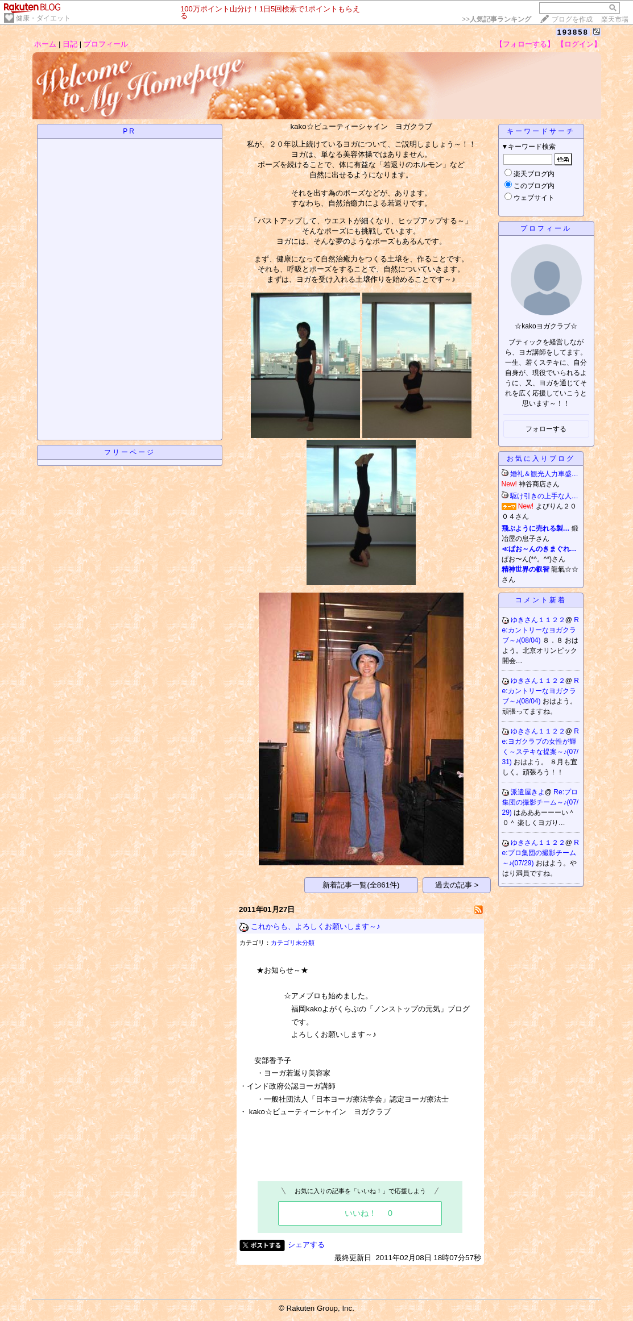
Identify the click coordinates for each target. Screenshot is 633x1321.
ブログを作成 (572, 19)
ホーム (45, 44)
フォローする (546, 429)
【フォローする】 (525, 44)
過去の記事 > (457, 885)
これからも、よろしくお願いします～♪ (315, 926)
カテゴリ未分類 (293, 942)
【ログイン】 (579, 44)
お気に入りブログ (541, 458)
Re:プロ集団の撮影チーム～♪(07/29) (540, 802)
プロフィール (106, 44)
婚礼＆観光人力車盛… (544, 474)
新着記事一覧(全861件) (360, 885)
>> (496, 19)
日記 (70, 44)
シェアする (306, 1244)
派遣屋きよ (528, 792)
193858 (572, 32)
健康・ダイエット (43, 18)
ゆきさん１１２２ (538, 620)
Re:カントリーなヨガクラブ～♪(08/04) (541, 630)
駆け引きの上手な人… (544, 496)
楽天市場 (614, 19)
